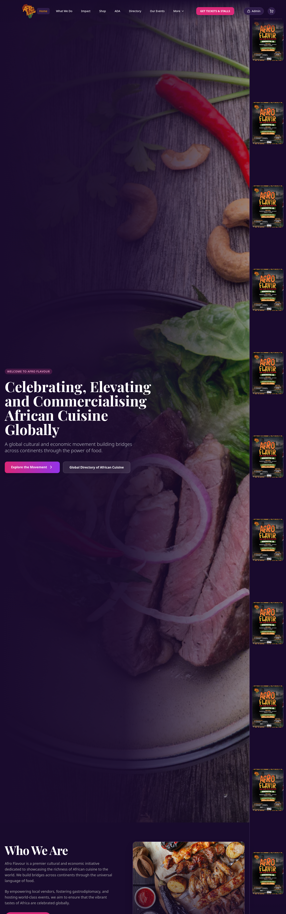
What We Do (64, 11)
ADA (117, 11)
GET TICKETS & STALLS (215, 11)
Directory (135, 11)
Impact (85, 11)
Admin (254, 11)
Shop (102, 11)
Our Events (157, 11)
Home (43, 11)
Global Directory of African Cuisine (97, 467)
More (178, 11)
